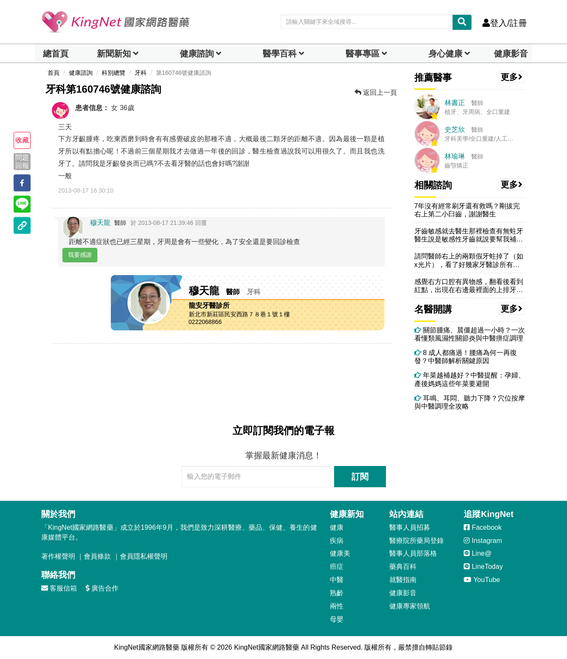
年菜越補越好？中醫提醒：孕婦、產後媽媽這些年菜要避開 (469, 379)
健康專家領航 (409, 606)
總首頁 (55, 53)
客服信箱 (59, 588)
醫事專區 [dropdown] (363, 53)
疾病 (336, 540)
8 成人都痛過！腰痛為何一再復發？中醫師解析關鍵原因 (465, 356)
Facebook (483, 527)
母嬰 (336, 619)
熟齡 (336, 593)
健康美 (340, 553)
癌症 (336, 566)
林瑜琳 (455, 156)
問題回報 (22, 161)
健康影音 (511, 53)
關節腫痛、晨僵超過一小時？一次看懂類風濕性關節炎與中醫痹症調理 (469, 334)
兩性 (336, 606)
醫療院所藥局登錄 (416, 540)
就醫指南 (403, 579)
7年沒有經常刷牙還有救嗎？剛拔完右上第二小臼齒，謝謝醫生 (467, 210)
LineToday (483, 566)
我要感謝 (80, 254)
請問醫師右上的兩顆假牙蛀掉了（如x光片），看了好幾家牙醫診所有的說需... (468, 260)
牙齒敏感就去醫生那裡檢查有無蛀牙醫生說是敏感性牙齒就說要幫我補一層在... (468, 235)
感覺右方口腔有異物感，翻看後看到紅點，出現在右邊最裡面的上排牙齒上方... (468, 286)
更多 (512, 77)
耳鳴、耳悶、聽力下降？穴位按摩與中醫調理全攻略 (469, 402)
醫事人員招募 (409, 527)
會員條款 (97, 556)
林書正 (455, 102)
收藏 (22, 140)
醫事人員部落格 (413, 553)
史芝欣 (455, 129)
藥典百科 (403, 566)
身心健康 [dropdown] (445, 53)
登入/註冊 (504, 23)
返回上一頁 (375, 92)
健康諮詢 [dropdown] (197, 53)
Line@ (477, 553)
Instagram (483, 540)
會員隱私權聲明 (143, 556)
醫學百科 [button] (280, 53)
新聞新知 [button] (114, 53)
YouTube (482, 579)
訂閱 (360, 476)
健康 (336, 527)
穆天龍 (100, 222)
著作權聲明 (58, 556)
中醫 (336, 579)
